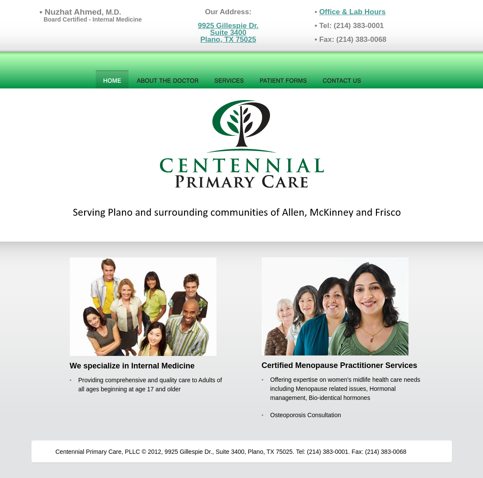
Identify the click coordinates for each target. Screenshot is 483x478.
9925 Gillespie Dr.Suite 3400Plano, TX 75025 (228, 33)
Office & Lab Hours (352, 12)
